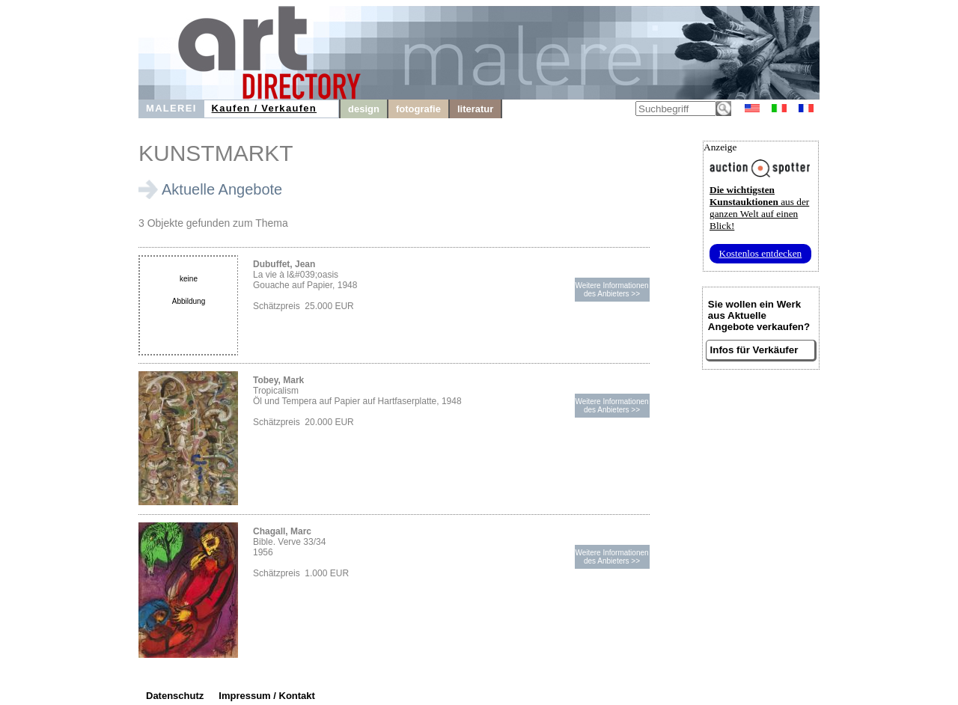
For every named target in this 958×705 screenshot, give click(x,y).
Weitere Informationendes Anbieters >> (611, 289)
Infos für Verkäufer (754, 349)
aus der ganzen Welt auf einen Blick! (759, 207)
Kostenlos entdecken (760, 253)
